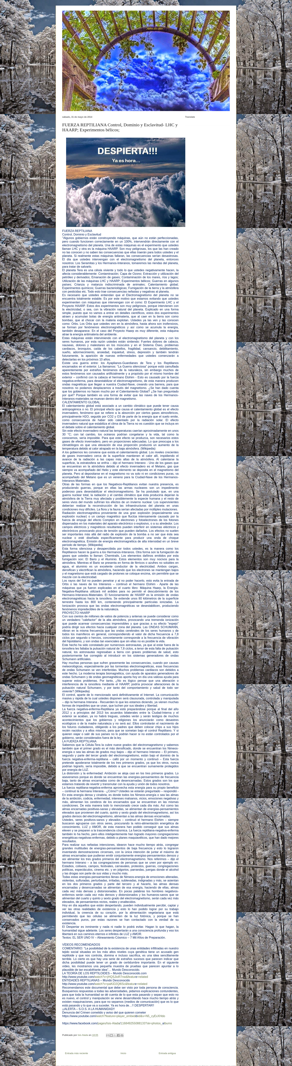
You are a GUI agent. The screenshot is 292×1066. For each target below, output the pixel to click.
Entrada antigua (167, 1053)
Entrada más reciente (76, 1053)
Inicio (123, 1053)
